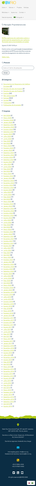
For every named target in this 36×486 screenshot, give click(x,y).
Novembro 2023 (8, 183)
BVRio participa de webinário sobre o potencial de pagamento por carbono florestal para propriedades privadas (15, 40)
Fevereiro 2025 (8, 148)
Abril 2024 (6, 171)
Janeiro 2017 (7, 343)
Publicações (7, 103)
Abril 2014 (6, 388)
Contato (22, 12)
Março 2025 (7, 146)
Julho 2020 (7, 276)
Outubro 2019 (8, 295)
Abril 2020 (6, 283)
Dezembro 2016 (8, 346)
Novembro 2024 (8, 155)
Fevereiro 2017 (8, 341)
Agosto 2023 (7, 190)
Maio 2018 (6, 308)
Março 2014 (7, 390)
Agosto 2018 (7, 306)
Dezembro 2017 (8, 318)
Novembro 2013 (8, 399)
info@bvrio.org (23, 452)
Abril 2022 (6, 227)
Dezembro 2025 (8, 125)
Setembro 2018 (8, 304)
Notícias (26, 7)
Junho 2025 (7, 139)
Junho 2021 (7, 250)
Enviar (6, 73)
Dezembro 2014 (8, 369)
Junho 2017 (7, 332)
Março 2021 (7, 257)
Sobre (4, 7)
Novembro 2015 (8, 357)
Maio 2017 (6, 334)
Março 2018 (7, 311)
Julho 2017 (7, 329)
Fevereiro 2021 (8, 260)
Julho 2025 (7, 136)
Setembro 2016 (8, 350)
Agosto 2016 (7, 353)
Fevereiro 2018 (8, 313)
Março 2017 (7, 339)
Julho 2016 (7, 355)
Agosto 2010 (7, 406)
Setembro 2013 (8, 402)
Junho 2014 (7, 383)
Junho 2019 (7, 299)
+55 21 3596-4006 (18, 464)
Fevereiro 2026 (8, 120)
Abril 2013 (6, 404)
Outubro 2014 (8, 374)
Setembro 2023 (8, 188)
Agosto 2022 (7, 218)
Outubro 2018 (8, 302)
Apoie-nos (14, 12)
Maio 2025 (6, 141)
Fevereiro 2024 (8, 176)
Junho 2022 (7, 222)
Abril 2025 (6, 143)
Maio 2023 (7, 197)
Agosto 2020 (7, 274)
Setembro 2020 (8, 271)
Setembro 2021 (8, 243)
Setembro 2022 (8, 215)
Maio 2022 (6, 225)
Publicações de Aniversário (12, 105)
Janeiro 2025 (7, 150)
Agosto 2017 (7, 327)
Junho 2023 (7, 195)
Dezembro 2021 (8, 236)
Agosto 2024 (7, 162)
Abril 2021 (6, 255)
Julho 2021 (7, 248)
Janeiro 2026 (7, 122)
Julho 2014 (7, 381)
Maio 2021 (6, 253)
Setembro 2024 (8, 160)
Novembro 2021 (8, 239)
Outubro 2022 (8, 213)
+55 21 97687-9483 (18, 466)
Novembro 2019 (8, 292)
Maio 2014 (6, 385)
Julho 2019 (7, 297)
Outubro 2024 (8, 157)
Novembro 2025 (8, 127)
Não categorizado (9, 96)
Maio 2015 (6, 362)
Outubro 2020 (8, 269)
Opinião (5, 100)
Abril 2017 (6, 336)
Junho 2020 (7, 278)
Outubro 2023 (8, 185)
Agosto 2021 (7, 246)
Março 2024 (7, 174)
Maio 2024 (7, 169)
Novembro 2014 (8, 371)
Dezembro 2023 (8, 181)
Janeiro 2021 (7, 262)
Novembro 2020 (8, 267)
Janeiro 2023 (7, 206)
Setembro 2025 (8, 132)
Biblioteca (5, 12)
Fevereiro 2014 (8, 392)
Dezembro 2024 (8, 153)
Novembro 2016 (8, 348)
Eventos (6, 93)
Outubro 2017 (8, 322)
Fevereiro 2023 (8, 204)
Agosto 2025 (7, 134)
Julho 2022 (7, 220)
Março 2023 (7, 201)
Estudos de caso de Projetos (12, 91)
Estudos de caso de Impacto (12, 89)
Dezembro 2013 (8, 397)
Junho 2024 (7, 167)
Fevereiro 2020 (8, 288)
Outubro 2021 (8, 241)
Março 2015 (7, 367)
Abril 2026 (6, 115)
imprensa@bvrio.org (25, 454)
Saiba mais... (6, 57)
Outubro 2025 (8, 129)
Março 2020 (7, 285)
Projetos (19, 7)
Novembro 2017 (8, 320)
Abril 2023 (6, 199)
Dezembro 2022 (8, 208)
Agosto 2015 (7, 360)
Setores (12, 7)
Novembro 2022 (8, 211)
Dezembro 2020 (8, 264)
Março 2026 (7, 118)
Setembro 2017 (8, 325)
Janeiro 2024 (7, 178)
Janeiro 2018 (7, 315)
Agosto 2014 (7, 378)
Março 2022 (7, 229)
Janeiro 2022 (7, 234)
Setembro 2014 (8, 376)
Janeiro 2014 (7, 395)
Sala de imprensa (7, 17)
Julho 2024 (7, 164)
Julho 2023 (7, 192)
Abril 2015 (6, 364)
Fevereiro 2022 (8, 232)
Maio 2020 (7, 281)
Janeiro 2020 (7, 290)
